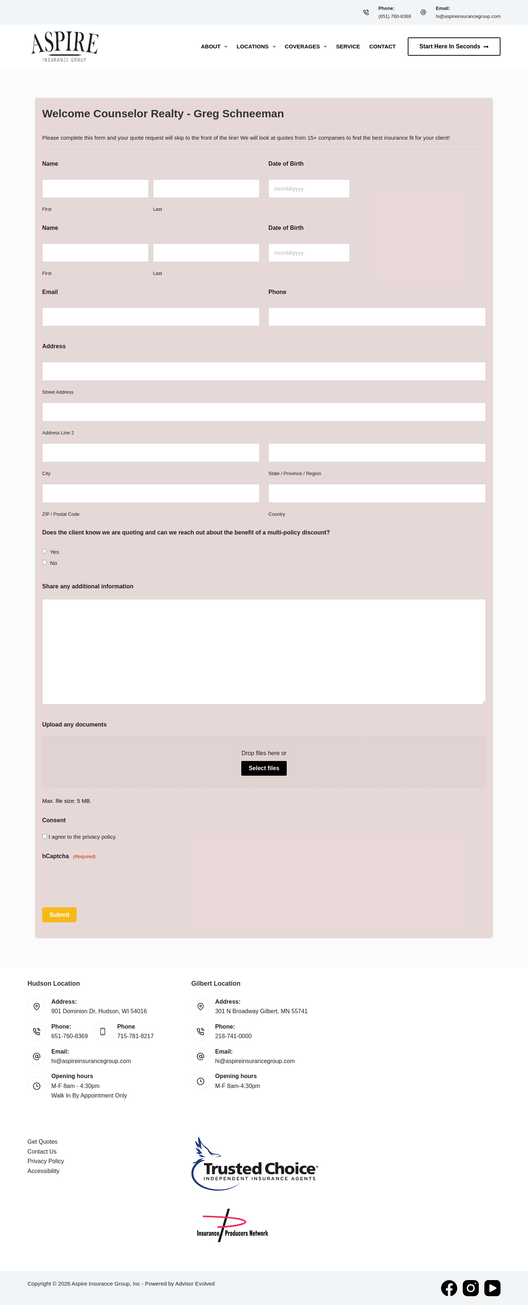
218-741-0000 (233, 1036)
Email (50, 292)
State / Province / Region (294, 473)
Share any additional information (87, 586)
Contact (382, 46)
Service (348, 46)
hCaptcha (69, 856)
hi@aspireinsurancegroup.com (468, 16)
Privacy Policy (45, 1161)
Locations (257, 46)
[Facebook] (449, 1288)
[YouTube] (492, 1288)
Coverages (307, 46)
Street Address (57, 392)
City (46, 473)
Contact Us (41, 1151)
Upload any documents (74, 724)
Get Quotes (42, 1141)
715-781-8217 (135, 1036)
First (46, 209)
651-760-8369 (69, 1036)
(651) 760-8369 (394, 16)
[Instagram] (471, 1288)
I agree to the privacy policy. (82, 837)
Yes (54, 552)
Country (276, 514)
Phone (277, 292)
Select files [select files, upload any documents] (264, 768)
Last (157, 209)
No (53, 563)
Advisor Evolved (195, 1283)
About (215, 46)
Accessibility (43, 1170)
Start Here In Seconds (454, 46)
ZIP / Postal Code (61, 514)
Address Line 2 (58, 432)
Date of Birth (286, 164)
